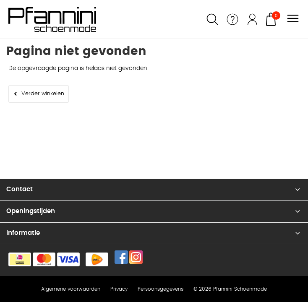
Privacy (119, 289)
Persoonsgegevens (160, 289)
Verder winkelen (42, 93)
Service (232, 19)
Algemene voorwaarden (70, 289)
